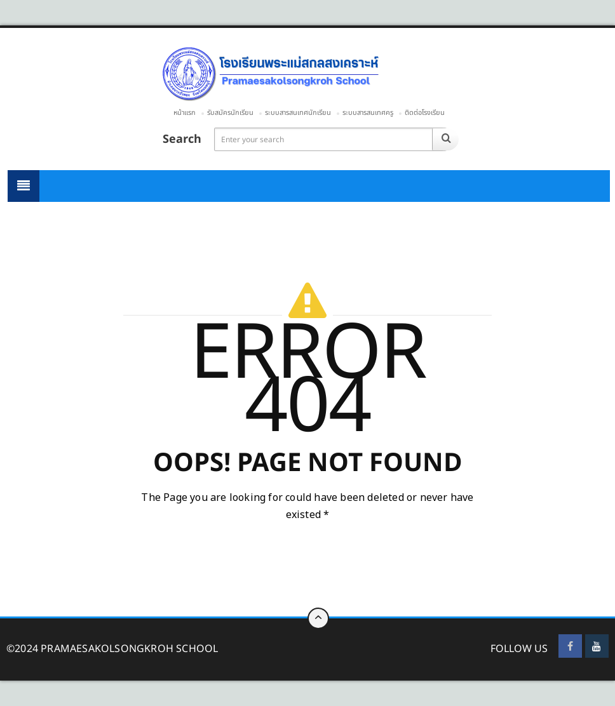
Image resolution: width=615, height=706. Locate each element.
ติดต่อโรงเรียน (425, 112)
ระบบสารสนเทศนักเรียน (298, 112)
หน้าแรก (184, 112)
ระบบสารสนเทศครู (367, 112)
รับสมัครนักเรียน (230, 112)
